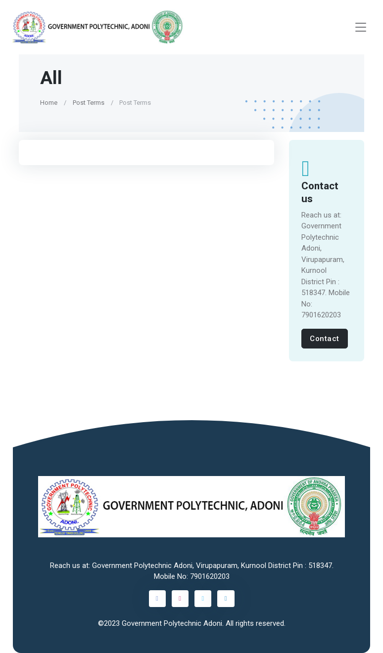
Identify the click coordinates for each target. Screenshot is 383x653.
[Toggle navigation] (361, 27)
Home (48, 102)
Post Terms (88, 102)
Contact (324, 338)
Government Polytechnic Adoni (172, 623)
